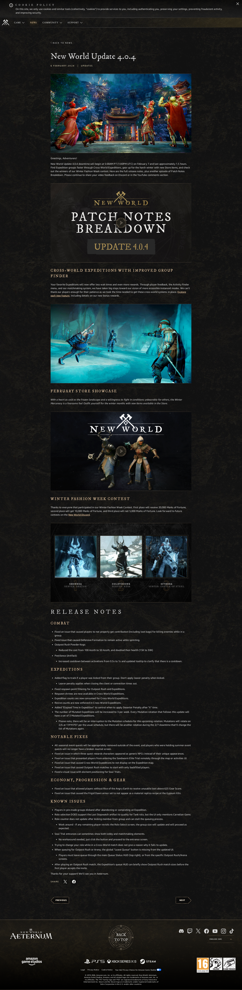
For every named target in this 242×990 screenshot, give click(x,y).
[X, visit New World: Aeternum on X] (198, 931)
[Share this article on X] (65, 882)
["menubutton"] (19, 23)
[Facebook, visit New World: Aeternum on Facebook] (206, 931)
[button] (121, 113)
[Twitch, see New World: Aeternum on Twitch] (189, 931)
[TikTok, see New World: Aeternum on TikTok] (231, 931)
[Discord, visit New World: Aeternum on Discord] (181, 931)
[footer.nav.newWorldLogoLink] (31, 934)
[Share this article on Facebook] (74, 882)
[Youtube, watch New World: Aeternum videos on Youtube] (215, 931)
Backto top (121, 937)
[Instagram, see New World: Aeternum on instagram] (223, 931)
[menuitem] (19, 23)
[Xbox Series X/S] (122, 961)
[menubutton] (221, 939)
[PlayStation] (94, 962)
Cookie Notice (107, 970)
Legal (83, 970)
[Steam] (148, 962)
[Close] (237, 4)
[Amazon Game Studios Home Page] (32, 962)
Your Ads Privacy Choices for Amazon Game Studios (138, 970)
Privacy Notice (93, 970)
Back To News (62, 43)
